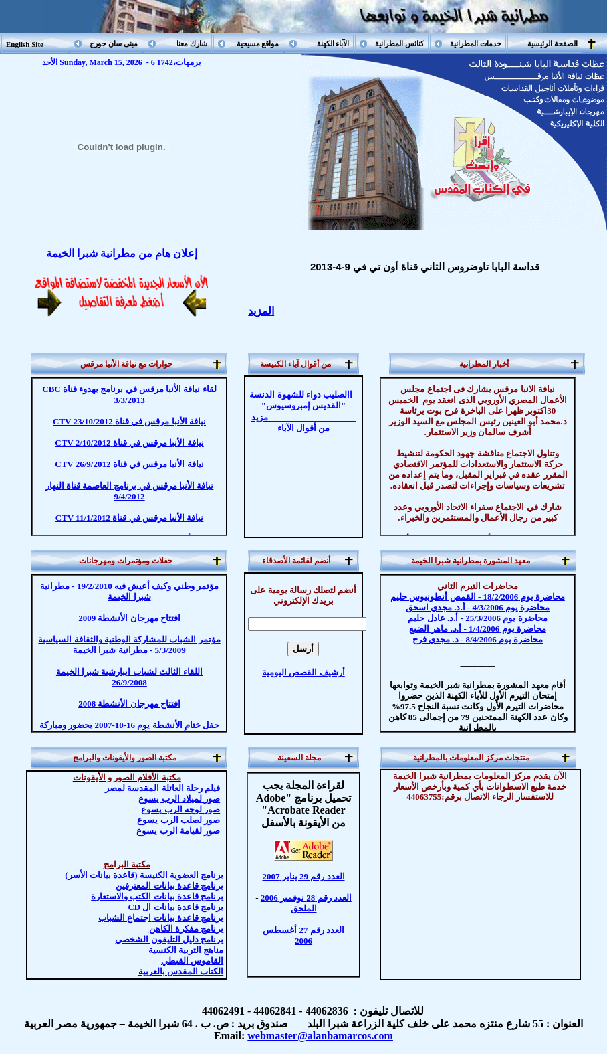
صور (178, 831)
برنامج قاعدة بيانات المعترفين (169, 886)
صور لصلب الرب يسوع (178, 820)
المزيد (261, 311)
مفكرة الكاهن (186, 929)
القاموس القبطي (192, 961)
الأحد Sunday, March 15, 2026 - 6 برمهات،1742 (121, 62)
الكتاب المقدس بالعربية (181, 971)
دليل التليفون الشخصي (169, 939)
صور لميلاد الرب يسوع (179, 799)
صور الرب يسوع (180, 809)
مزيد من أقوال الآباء (290, 422)
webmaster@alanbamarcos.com (320, 1035)
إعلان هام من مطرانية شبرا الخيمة (121, 253)
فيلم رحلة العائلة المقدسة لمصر (162, 788)
